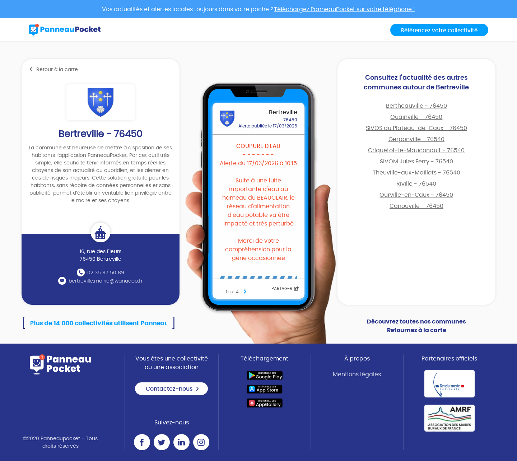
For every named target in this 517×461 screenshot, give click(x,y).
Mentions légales (357, 374)
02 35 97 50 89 (105, 272)
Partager (285, 289)
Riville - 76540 (416, 184)
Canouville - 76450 (416, 206)
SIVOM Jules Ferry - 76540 (416, 161)
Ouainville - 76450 (416, 117)
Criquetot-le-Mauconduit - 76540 (416, 150)
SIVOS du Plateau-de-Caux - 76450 (416, 128)
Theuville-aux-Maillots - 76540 (416, 173)
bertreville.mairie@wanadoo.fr (106, 281)
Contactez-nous (173, 389)
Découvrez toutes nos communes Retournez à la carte (416, 326)
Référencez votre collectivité (439, 30)
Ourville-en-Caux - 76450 (416, 195)
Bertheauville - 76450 (416, 106)
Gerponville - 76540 (416, 139)
